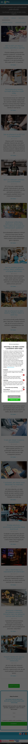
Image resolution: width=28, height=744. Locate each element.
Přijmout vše (14, 399)
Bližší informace (10, 367)
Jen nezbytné (14, 396)
